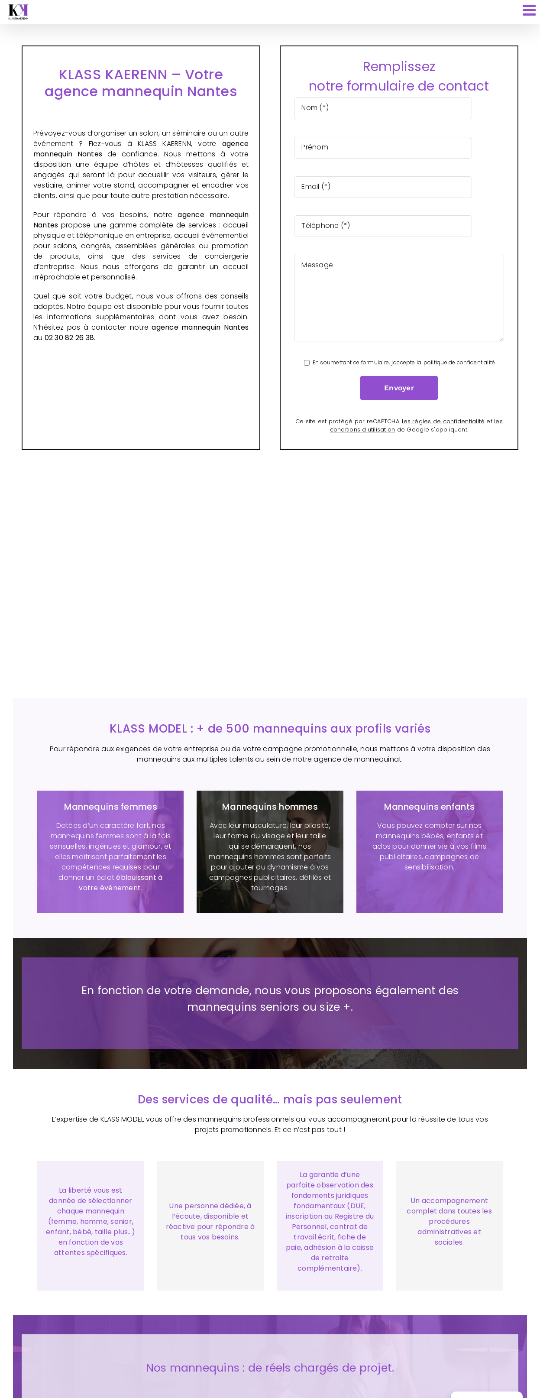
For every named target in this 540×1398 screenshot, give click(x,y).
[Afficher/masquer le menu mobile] (530, 9)
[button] (270, 1379)
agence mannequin (213, 215)
